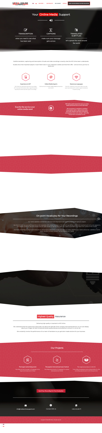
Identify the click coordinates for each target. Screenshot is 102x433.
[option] (25, 35)
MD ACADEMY (58, 3)
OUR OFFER (41, 3)
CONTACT (65, 3)
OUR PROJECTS (49, 3)
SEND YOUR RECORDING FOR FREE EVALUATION (79, 3)
